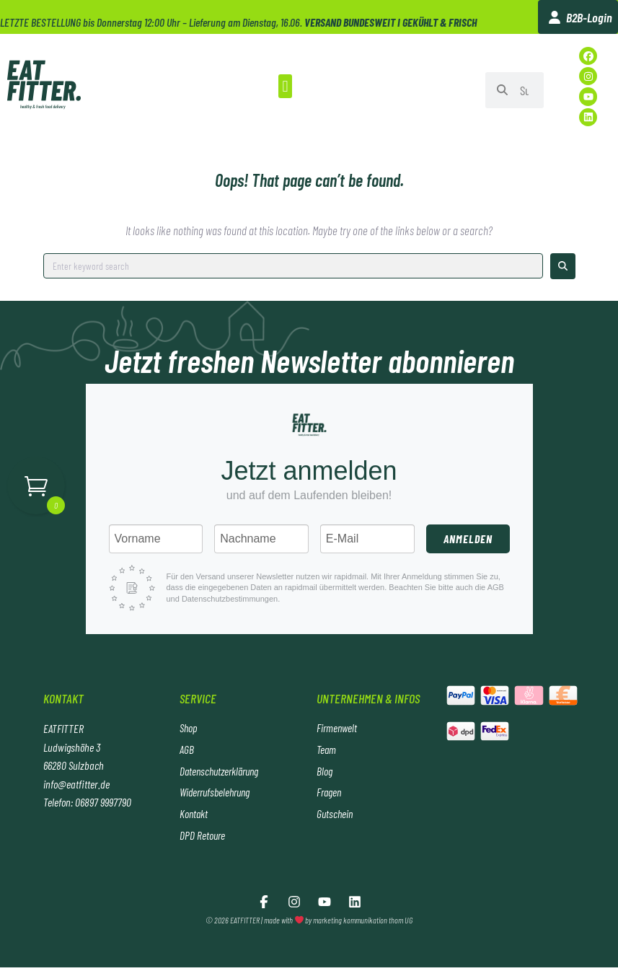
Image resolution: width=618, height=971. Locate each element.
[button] (285, 86)
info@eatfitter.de (76, 784)
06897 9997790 (103, 802)
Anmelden (468, 538)
